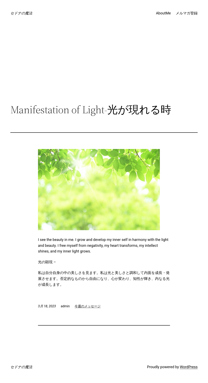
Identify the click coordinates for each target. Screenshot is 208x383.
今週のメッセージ (88, 306)
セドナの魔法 (21, 13)
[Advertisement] (104, 70)
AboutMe (163, 13)
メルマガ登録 (187, 13)
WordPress (188, 367)
